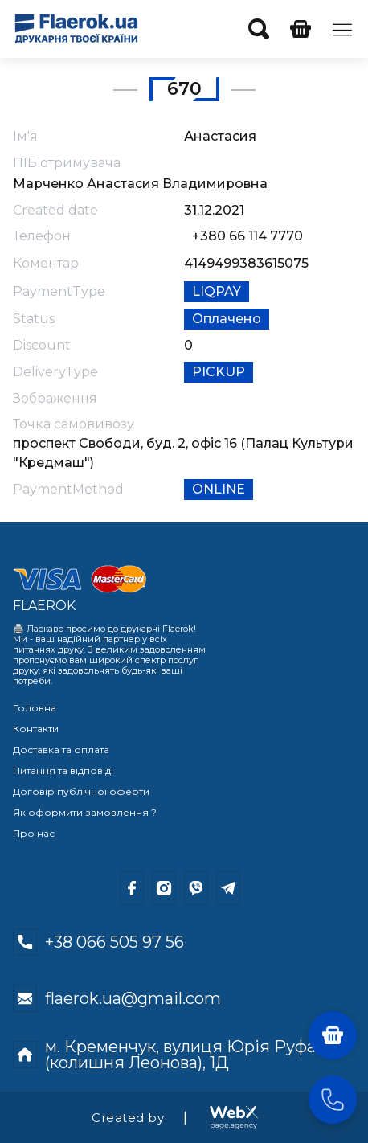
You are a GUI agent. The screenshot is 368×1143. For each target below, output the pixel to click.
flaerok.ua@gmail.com (133, 998)
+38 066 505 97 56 (114, 942)
